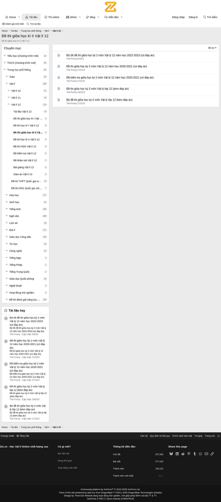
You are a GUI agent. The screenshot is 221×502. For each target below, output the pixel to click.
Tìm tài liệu (35, 24)
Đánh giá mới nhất (15, 24)
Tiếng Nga (15, 257)
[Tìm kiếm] (210, 17)
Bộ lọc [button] (211, 48)
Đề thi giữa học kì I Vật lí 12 (29, 118)
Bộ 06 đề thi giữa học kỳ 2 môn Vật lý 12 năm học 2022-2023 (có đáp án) (27, 321)
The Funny (72, 58)
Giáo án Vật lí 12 (23, 174)
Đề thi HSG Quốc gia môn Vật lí (28, 188)
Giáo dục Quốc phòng (22, 278)
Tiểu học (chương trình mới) (23, 55)
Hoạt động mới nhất (69, 464)
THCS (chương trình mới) (22, 62)
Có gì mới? (65, 446)
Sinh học (15, 202)
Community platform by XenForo (110, 489)
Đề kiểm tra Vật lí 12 (25, 153)
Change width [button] (10, 436)
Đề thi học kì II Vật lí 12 (27, 139)
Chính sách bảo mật (179, 436)
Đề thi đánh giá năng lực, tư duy (26, 299)
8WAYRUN (127, 498)
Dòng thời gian (66, 458)
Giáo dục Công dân (21, 236)
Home (13, 17)
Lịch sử (14, 223)
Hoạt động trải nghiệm (22, 292)
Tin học (14, 243)
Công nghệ (16, 250)
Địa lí (13, 229)
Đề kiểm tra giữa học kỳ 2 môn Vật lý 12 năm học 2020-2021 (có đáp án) (27, 367)
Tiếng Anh (15, 209)
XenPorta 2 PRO (96, 498)
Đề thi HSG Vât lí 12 (25, 146)
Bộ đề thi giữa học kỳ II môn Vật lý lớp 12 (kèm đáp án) (100, 99)
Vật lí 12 (16, 104)
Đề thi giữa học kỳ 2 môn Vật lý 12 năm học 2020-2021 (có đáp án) (28, 344)
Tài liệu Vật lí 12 (23, 111)
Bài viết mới (65, 452)
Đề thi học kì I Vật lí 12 (26, 125)
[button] (19, 17)
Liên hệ (140, 436)
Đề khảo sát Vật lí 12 (25, 160)
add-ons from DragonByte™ (101, 492)
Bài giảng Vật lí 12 (24, 167)
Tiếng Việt (26, 436)
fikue (159, 476)
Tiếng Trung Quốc (20, 271)
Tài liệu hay (17, 310)
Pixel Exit (82, 495)
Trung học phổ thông (19, 69)
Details (154, 492)
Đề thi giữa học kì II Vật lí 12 (29, 132)
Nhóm (73, 17)
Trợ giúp (195, 436)
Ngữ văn (14, 216)
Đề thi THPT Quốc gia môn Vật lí (28, 181)
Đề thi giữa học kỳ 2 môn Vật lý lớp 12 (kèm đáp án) (98, 88)
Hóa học (14, 195)
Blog (93, 17)
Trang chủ (207, 436)
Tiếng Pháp (16, 264)
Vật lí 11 (16, 97)
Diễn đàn (114, 17)
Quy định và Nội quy (157, 436)
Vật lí (13, 83)
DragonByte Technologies (138, 492)
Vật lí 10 (16, 90)
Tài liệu (34, 17)
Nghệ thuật (16, 285)
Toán (12, 76)
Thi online (54, 17)
